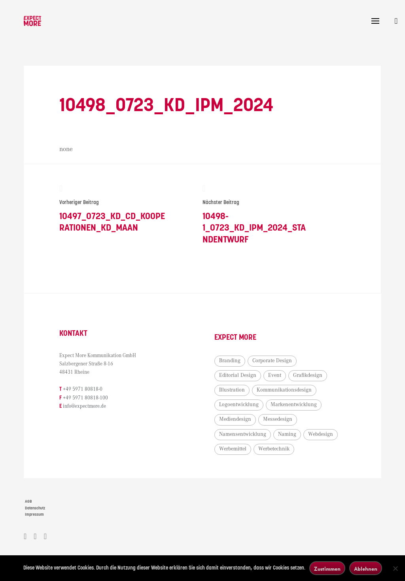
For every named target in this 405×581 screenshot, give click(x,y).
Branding (229, 360)
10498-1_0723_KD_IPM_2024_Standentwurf (256, 214)
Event (274, 375)
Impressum (34, 515)
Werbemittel (232, 449)
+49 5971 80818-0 (82, 389)
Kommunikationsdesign (284, 390)
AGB (28, 501)
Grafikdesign (307, 375)
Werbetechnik (274, 449)
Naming (287, 434)
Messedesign (277, 419)
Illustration (232, 390)
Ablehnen (365, 568)
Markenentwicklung (294, 404)
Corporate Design (272, 360)
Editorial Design (237, 375)
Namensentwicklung (242, 434)
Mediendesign (235, 419)
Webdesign (320, 434)
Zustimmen (327, 568)
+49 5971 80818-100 (85, 398)
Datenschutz (35, 508)
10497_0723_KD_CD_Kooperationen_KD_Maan (113, 209)
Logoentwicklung (239, 404)
